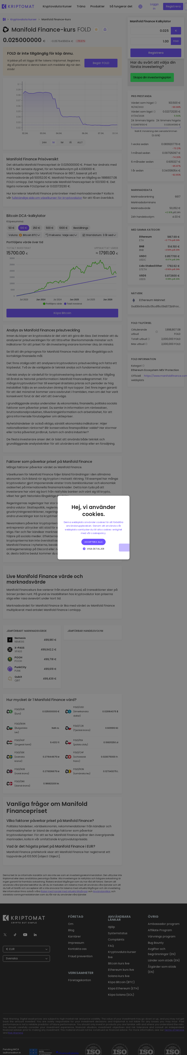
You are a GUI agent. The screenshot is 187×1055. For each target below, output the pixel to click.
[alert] (93, 527)
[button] (93, 548)
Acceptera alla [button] (93, 541)
